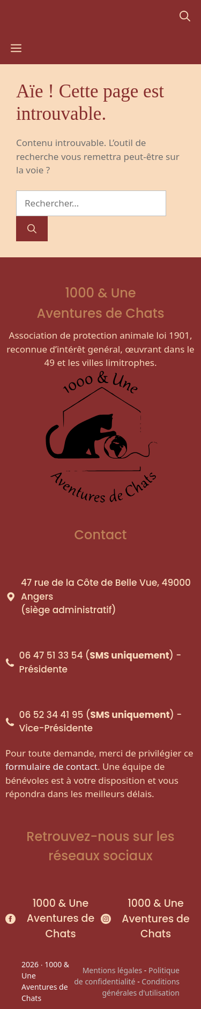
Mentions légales (113, 970)
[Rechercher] (32, 229)
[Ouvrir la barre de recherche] (185, 16)
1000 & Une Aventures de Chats (60, 918)
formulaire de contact (51, 766)
